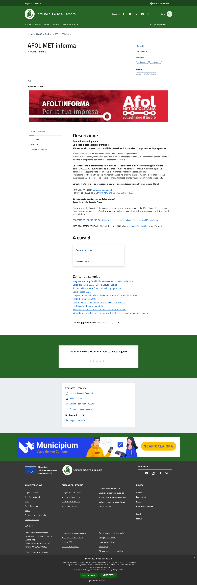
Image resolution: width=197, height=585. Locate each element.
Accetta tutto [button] (89, 575)
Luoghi (139, 513)
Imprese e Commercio (71, 496)
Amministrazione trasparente (111, 532)
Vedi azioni (142, 51)
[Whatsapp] (147, 14)
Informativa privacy (107, 541)
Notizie (48, 34)
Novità (39, 34)
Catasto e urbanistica (71, 501)
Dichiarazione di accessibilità (111, 551)
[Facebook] (121, 14)
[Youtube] (128, 14)
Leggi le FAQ (67, 541)
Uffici (27, 501)
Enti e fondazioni (32, 506)
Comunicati (141, 496)
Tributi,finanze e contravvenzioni (113, 497)
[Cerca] (169, 14)
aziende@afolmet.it (138, 226)
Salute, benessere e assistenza (112, 501)
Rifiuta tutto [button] (109, 575)
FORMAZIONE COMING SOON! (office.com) (118, 192)
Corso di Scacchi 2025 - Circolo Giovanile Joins (95, 284)
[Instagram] (134, 14)
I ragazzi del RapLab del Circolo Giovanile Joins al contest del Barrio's (105, 295)
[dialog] (98, 570)
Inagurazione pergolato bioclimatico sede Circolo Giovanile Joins (103, 281)
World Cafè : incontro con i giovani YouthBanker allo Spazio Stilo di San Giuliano (111, 313)
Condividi (142, 46)
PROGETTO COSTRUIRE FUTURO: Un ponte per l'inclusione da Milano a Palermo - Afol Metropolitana (115, 220)
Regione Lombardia (33, 3)
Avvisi (138, 501)
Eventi (139, 518)
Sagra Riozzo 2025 (82, 292)
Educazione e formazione (109, 488)
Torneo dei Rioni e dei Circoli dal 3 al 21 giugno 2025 (97, 288)
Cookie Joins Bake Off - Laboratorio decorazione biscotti (99, 302)
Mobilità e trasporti (70, 506)
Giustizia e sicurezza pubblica (111, 492)
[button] (98, 580)
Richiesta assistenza (70, 546)
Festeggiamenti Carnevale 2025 (88, 306)
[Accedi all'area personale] (159, 3)
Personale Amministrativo (36, 515)
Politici (27, 510)
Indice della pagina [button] (38, 131)
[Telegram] (140, 14)
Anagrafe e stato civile (71, 492)
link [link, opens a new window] (122, 570)
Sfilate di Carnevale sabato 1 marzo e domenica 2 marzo (99, 309)
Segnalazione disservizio (72, 537)
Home (30, 34)
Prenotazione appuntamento (74, 532)
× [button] (194, 558)
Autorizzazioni (105, 506)
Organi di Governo (32, 492)
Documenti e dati (32, 519)
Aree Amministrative (33, 496)
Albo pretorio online (107, 537)
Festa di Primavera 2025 (84, 299)
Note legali (103, 546)
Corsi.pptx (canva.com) (102, 189)
